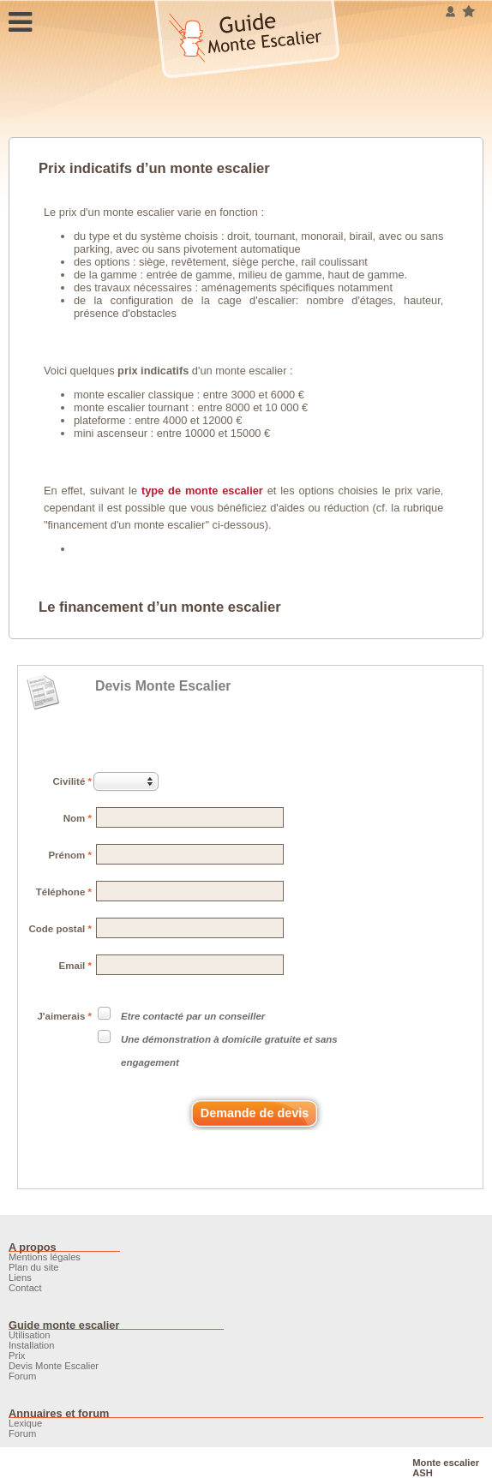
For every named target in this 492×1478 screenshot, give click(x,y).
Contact (25, 1288)
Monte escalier (445, 1462)
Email (75, 965)
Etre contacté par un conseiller (193, 1016)
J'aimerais (64, 1016)
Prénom (70, 855)
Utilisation (30, 1335)
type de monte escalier (202, 490)
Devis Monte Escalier (163, 686)
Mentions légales (45, 1257)
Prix (17, 1355)
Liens (20, 1277)
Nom (77, 818)
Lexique (25, 1423)
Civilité (72, 781)
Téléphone (64, 892)
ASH (422, 1473)
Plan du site (33, 1267)
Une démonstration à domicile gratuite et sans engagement (229, 1051)
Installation (32, 1345)
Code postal (60, 929)
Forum (22, 1376)
